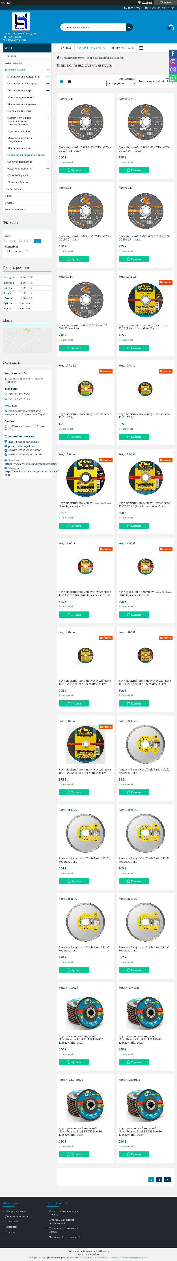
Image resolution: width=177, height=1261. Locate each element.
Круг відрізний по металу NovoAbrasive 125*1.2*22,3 (145, 415)
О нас (8, 195)
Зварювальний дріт (20, 90)
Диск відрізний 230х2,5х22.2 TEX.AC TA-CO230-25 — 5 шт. (144, 238)
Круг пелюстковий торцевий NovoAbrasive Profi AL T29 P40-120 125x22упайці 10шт (81, 1039)
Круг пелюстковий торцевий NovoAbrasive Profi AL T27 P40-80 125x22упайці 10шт (140, 1039)
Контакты (11, 1226)
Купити (76, 170)
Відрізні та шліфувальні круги (26, 154)
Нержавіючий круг (19, 110)
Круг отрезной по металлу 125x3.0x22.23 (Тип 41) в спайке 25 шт (145, 593)
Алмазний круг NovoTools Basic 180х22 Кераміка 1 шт (84, 949)
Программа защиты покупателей (61, 1221)
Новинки (10, 56)
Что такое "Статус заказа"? (64, 1237)
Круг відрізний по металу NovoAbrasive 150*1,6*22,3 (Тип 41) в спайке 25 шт (85, 682)
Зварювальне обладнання (24, 76)
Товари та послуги (73, 57)
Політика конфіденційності (134, 1257)
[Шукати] (129, 25)
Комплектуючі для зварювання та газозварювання (19, 121)
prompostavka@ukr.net (22, 446)
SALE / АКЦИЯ (13, 62)
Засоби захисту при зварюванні (20, 139)
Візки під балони (18, 182)
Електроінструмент (20, 161)
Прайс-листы (13, 189)
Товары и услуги (89, 48)
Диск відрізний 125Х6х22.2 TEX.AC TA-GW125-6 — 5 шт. (83, 326)
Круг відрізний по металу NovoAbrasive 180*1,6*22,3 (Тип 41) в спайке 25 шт (85, 771)
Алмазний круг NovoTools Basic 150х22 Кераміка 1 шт (144, 860)
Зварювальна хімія (19, 148)
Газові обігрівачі (18, 175)
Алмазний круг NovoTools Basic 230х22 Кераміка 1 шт (144, 949)
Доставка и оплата (16, 1216)
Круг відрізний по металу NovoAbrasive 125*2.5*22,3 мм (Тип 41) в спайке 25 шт (85, 593)
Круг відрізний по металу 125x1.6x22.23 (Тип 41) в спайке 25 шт (85, 504)
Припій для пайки (19, 131)
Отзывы (9, 202)
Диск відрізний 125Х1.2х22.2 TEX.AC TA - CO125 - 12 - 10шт (85, 149)
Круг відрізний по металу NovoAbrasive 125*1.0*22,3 (85, 415)
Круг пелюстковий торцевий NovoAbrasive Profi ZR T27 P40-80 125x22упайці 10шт (80, 1131)
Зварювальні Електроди (23, 83)
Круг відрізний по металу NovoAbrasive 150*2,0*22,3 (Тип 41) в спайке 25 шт (145, 682)
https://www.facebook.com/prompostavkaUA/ (31, 463)
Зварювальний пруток (22, 104)
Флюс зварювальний (21, 97)
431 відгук (147, 2)
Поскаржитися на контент (106, 1257)
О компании (12, 1221)
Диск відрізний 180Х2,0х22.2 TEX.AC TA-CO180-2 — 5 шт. (85, 238)
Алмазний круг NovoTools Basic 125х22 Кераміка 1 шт (84, 860)
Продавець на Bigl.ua (88, 1254)
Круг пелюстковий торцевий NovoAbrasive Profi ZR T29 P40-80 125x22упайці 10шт (140, 1131)
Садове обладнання (20, 168)
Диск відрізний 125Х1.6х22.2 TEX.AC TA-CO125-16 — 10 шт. (144, 149)
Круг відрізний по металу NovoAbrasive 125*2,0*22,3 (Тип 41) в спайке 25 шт (145, 504)
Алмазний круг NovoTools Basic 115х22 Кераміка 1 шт (144, 771)
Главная (66, 48)
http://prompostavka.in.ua (23, 441)
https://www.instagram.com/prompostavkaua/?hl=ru (32, 473)
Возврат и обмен (122, 48)
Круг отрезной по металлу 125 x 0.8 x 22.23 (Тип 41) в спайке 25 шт (143, 326)
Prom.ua (105, 1251)
